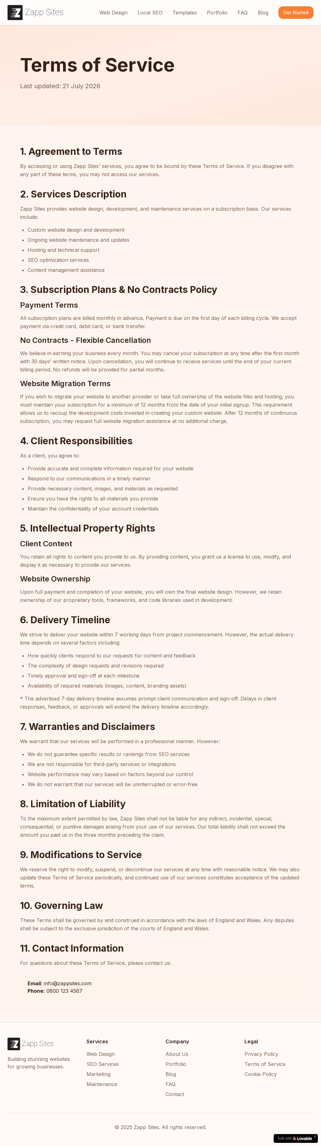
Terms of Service (265, 1064)
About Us (177, 1054)
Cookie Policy (261, 1074)
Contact (175, 1094)
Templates (184, 12)
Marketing (98, 1074)
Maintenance (102, 1084)
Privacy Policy (261, 1054)
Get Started (295, 12)
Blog (263, 12)
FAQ (243, 12)
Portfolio (217, 12)
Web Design (113, 12)
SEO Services (103, 1064)
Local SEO (150, 12)
